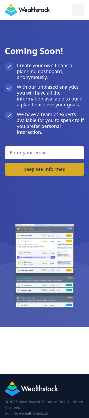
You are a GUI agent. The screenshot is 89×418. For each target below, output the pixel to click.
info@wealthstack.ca (26, 413)
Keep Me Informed (44, 169)
